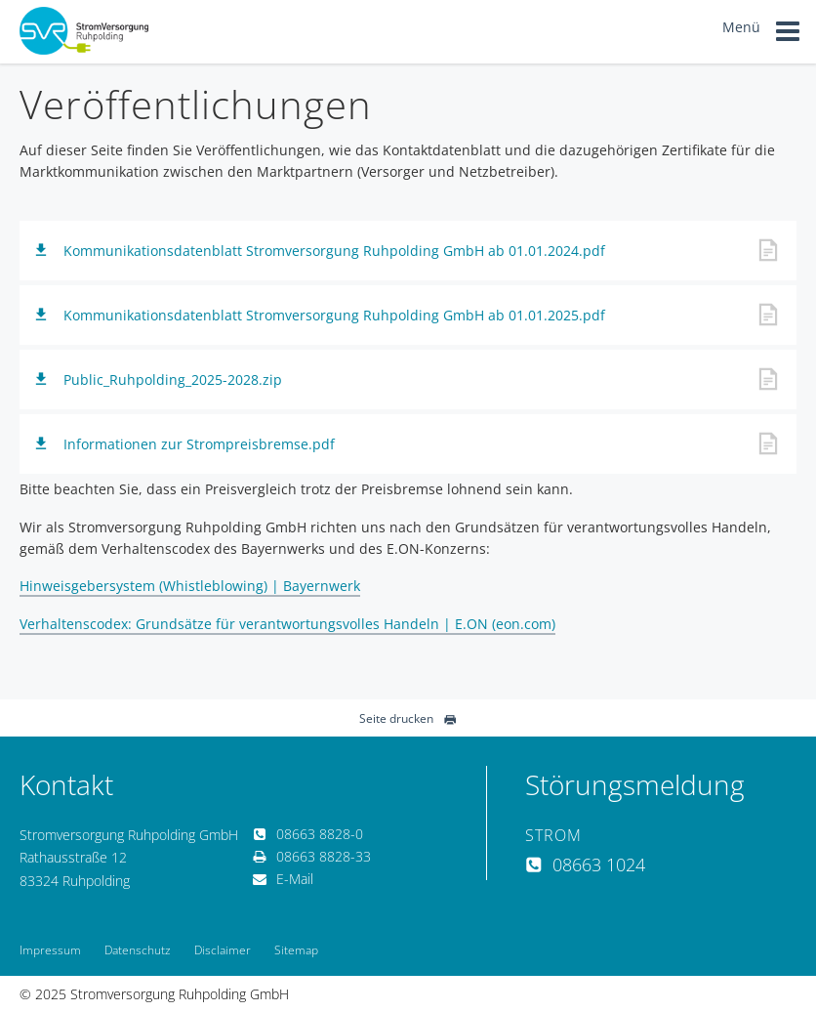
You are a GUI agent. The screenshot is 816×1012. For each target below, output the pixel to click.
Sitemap (296, 950)
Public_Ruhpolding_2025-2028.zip (172, 379)
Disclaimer (222, 950)
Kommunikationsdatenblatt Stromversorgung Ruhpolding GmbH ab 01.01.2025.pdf (334, 315)
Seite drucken (408, 718)
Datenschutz (137, 950)
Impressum (50, 950)
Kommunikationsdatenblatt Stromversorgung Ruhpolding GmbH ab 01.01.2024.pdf (334, 250)
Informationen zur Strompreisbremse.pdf (199, 444)
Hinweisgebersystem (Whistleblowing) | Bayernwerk (190, 585)
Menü (761, 34)
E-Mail (283, 878)
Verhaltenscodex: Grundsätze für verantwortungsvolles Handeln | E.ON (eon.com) (287, 623)
